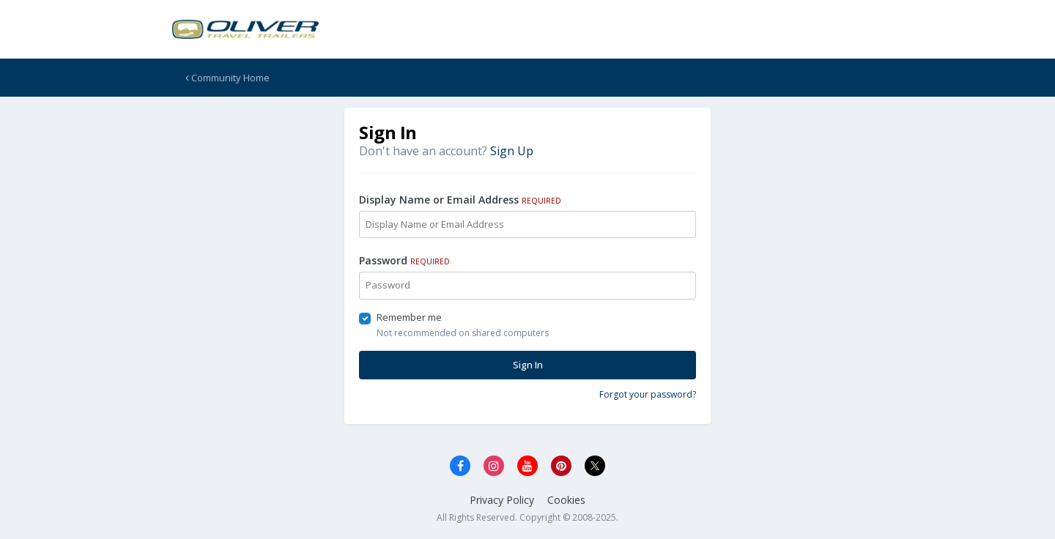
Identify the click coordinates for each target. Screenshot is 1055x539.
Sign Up (511, 151)
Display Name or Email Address (460, 200)
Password (404, 260)
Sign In (528, 364)
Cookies (566, 500)
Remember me (409, 317)
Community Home (227, 77)
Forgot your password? (647, 394)
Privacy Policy (502, 500)
